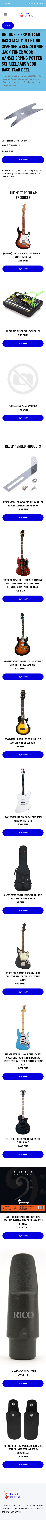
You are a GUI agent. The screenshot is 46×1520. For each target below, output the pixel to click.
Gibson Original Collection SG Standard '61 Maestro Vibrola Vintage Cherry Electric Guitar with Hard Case (23, 583)
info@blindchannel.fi (36, 4)
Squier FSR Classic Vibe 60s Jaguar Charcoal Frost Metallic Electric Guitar (23, 976)
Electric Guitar (20, 140)
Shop (7, 25)
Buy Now (23, 159)
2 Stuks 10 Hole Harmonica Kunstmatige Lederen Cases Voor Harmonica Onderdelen (23, 1449)
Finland (7, 4)
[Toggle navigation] (5, 14)
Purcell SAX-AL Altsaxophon (23, 405)
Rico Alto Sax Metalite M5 (23, 1371)
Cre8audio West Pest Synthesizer (23, 331)
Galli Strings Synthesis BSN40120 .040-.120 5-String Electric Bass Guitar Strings (23, 1220)
